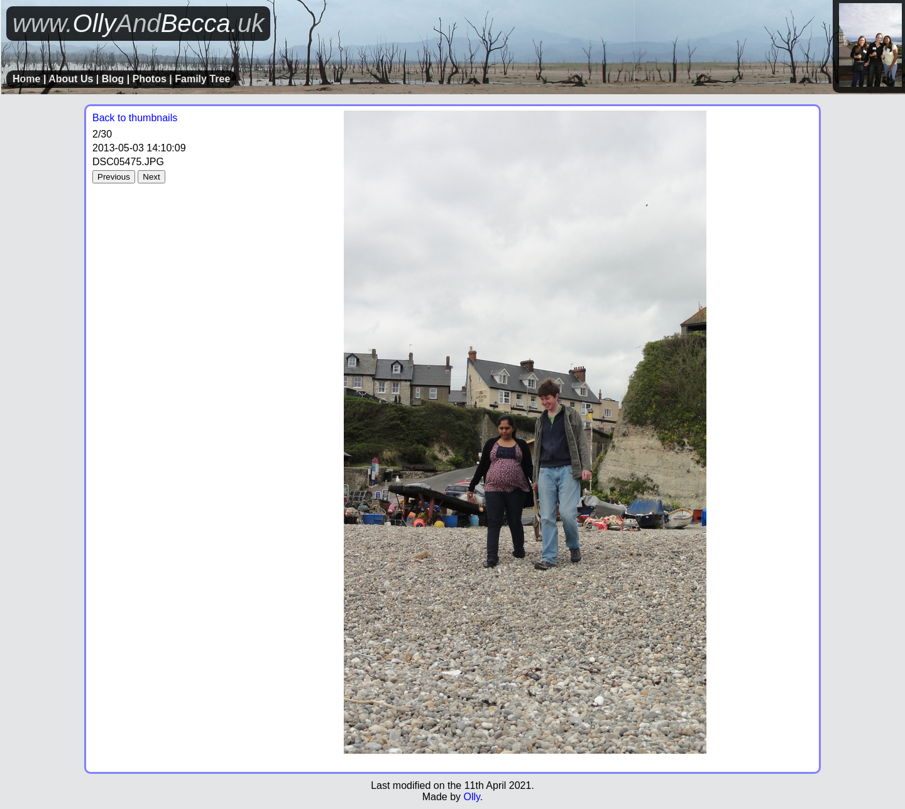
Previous (113, 177)
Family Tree (202, 78)
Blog (113, 78)
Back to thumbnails (134, 117)
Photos (150, 78)
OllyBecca (138, 23)
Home (26, 78)
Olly (471, 796)
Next (151, 177)
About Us (70, 78)
